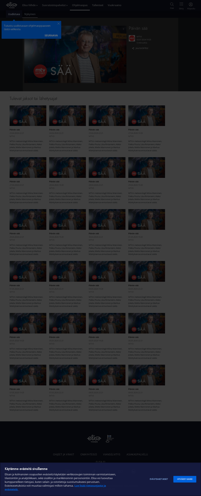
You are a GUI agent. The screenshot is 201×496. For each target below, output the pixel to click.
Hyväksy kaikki (184, 479)
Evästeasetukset (159, 479)
